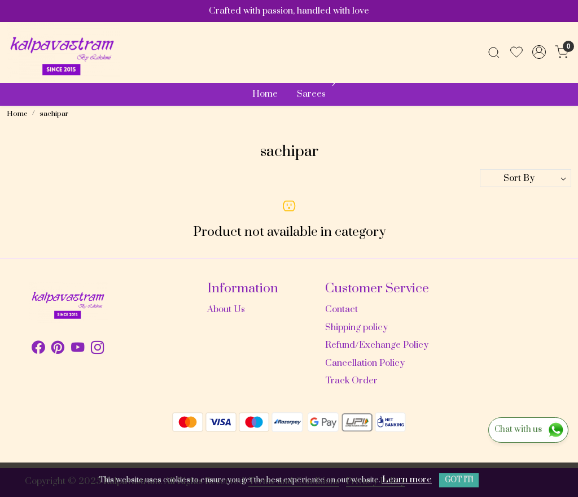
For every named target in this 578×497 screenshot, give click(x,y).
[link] (494, 52)
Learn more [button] (407, 479)
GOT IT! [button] (459, 480)
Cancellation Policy (365, 363)
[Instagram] (97, 349)
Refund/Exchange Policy (376, 345)
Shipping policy (356, 327)
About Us (226, 309)
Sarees (314, 94)
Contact (341, 309)
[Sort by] (525, 178)
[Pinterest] (58, 349)
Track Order (351, 380)
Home (265, 94)
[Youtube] (77, 349)
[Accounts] (539, 52)
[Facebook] (38, 349)
